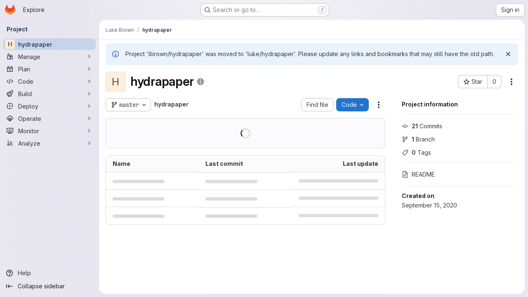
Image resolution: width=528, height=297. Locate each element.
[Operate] (49, 118)
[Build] (49, 93)
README (418, 174)
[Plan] (49, 69)
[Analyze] (49, 143)
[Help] (49, 273)
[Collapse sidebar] (49, 286)
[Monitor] (49, 131)
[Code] (49, 81)
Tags (416, 152)
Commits (422, 126)
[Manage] (49, 56)
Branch (418, 139)
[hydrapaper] (49, 44)
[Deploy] (49, 106)
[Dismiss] (508, 54)
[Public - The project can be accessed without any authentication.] (200, 81)
